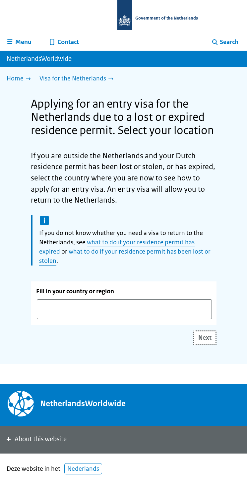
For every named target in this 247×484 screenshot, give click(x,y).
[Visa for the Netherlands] (78, 79)
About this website (36, 439)
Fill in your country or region (75, 291)
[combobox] (124, 309)
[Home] (20, 79)
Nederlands (83, 469)
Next (205, 338)
